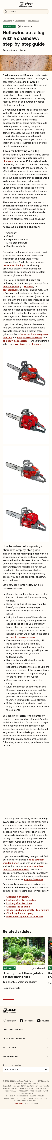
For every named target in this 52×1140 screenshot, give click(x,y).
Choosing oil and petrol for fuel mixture (27, 910)
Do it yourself (33, 21)
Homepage (7, 21)
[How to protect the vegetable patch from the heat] (11, 988)
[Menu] (5, 5)
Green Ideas (20, 21)
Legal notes (18, 1103)
